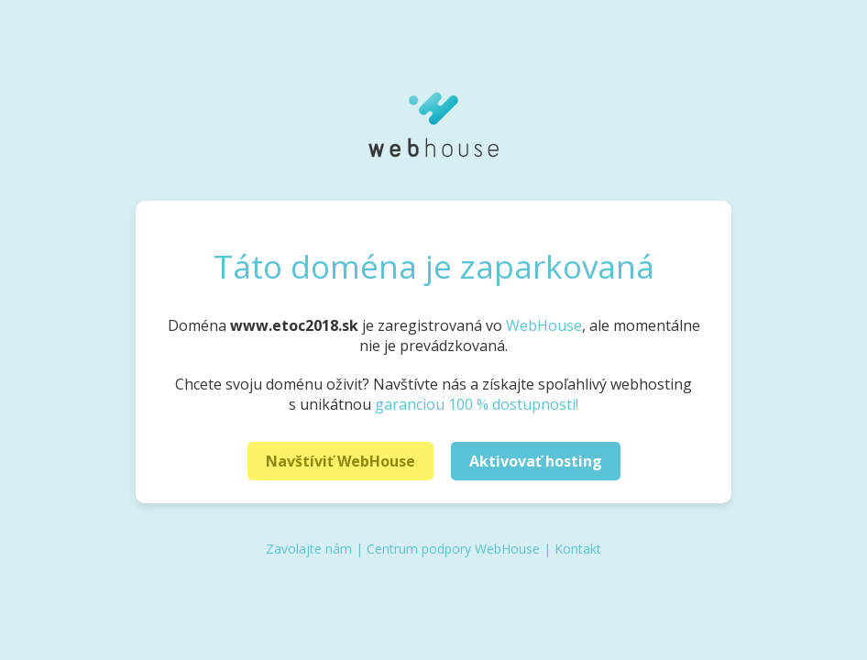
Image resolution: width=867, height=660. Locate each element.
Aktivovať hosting (535, 461)
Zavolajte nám (309, 548)
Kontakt (577, 548)
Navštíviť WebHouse (340, 461)
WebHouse (544, 325)
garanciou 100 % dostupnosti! (476, 404)
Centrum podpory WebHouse (453, 548)
